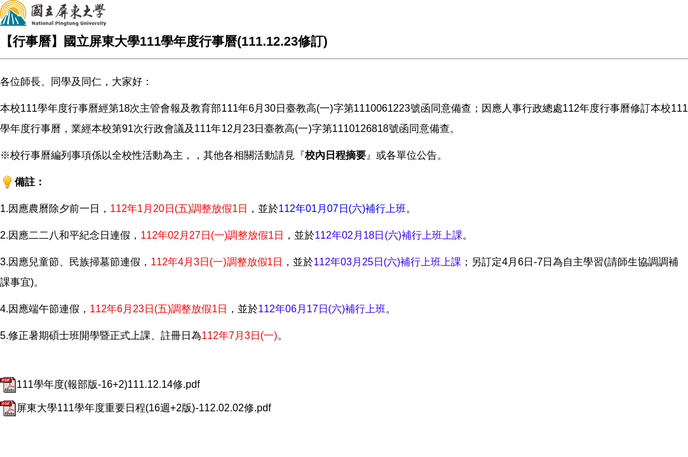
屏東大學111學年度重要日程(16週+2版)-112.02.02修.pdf (135, 407)
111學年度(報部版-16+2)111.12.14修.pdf (100, 384)
